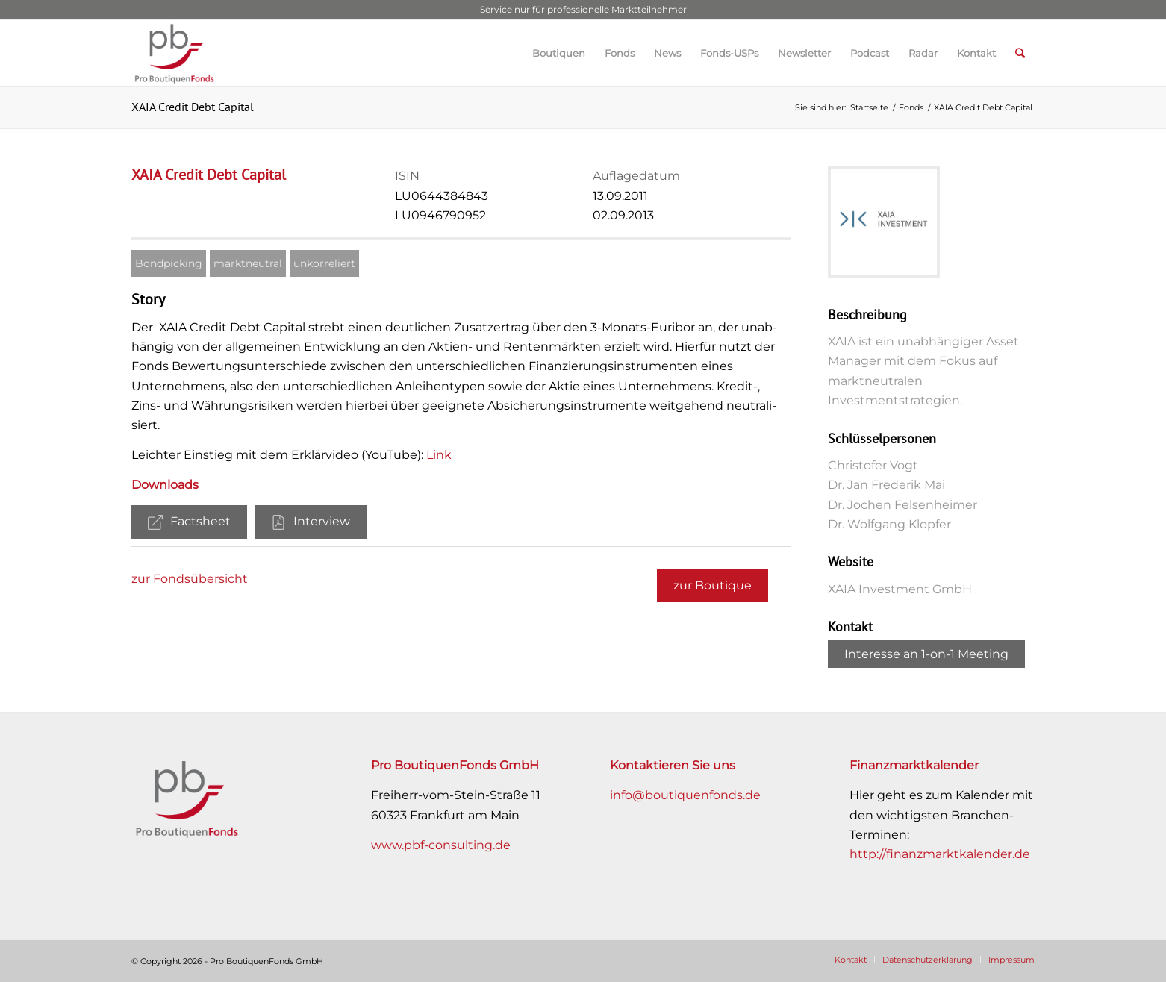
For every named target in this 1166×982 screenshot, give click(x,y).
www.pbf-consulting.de (441, 845)
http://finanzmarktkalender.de (939, 854)
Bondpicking (168, 263)
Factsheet (189, 521)
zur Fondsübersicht (189, 579)
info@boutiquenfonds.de (685, 795)
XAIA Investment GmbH (900, 589)
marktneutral (247, 263)
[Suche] (1020, 53)
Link (439, 455)
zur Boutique (712, 585)
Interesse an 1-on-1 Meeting (926, 654)
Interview (310, 521)
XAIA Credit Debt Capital (192, 106)
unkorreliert (324, 263)
